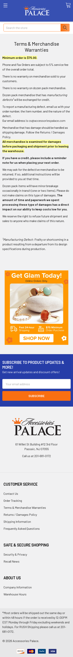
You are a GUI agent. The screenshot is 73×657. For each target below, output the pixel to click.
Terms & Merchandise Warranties (25, 507)
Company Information (18, 587)
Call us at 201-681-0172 (36, 456)
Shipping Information (17, 521)
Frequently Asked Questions (22, 528)
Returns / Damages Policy (20, 514)
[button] (36, 307)
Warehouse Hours (15, 594)
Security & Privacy (15, 554)
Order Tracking (13, 500)
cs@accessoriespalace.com (47, 120)
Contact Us (11, 493)
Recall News (11, 561)
